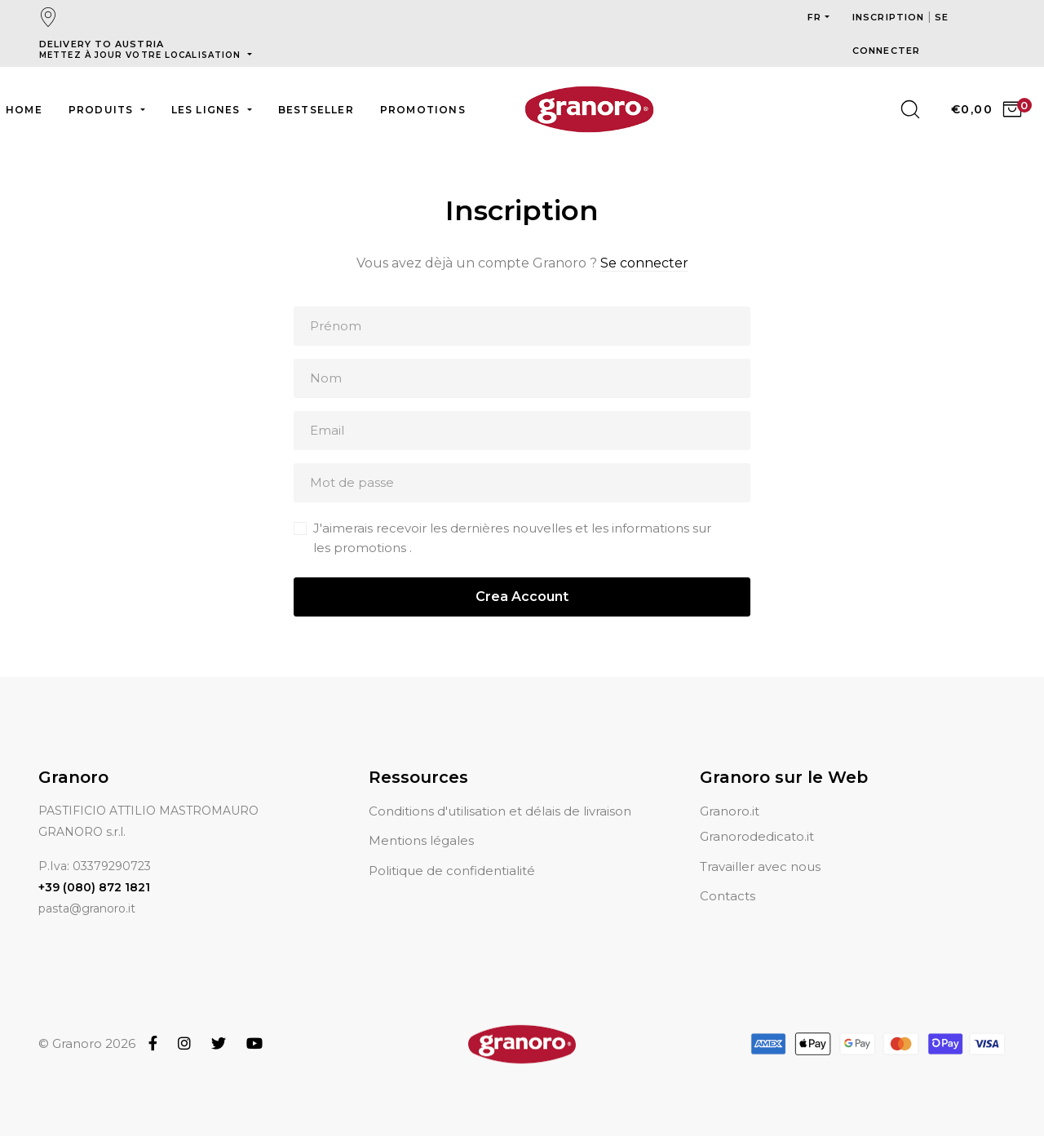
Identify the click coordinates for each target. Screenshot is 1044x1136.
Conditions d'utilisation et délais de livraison (500, 791)
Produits (103, 110)
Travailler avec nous (760, 847)
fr (814, 17)
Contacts (727, 876)
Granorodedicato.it (757, 816)
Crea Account (522, 596)
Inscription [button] (889, 17)
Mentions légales (421, 821)
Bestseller (316, 110)
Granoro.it (729, 791)
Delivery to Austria (141, 49)
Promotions (423, 110)
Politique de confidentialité (452, 851)
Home (24, 110)
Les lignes (207, 110)
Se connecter (644, 263)
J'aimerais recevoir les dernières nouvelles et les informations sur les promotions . (512, 537)
